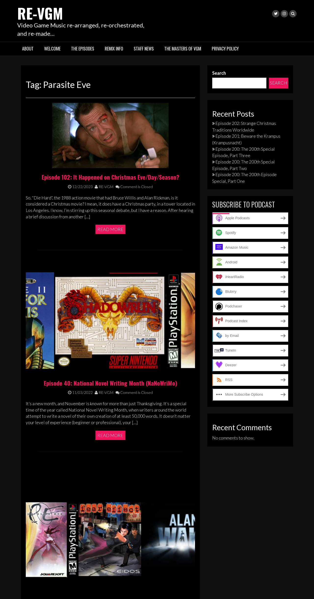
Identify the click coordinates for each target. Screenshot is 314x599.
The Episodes (82, 48)
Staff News (144, 48)
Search (219, 73)
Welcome (52, 48)
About (28, 48)
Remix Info (114, 48)
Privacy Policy (225, 48)
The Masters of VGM (182, 48)
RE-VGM (40, 13)
